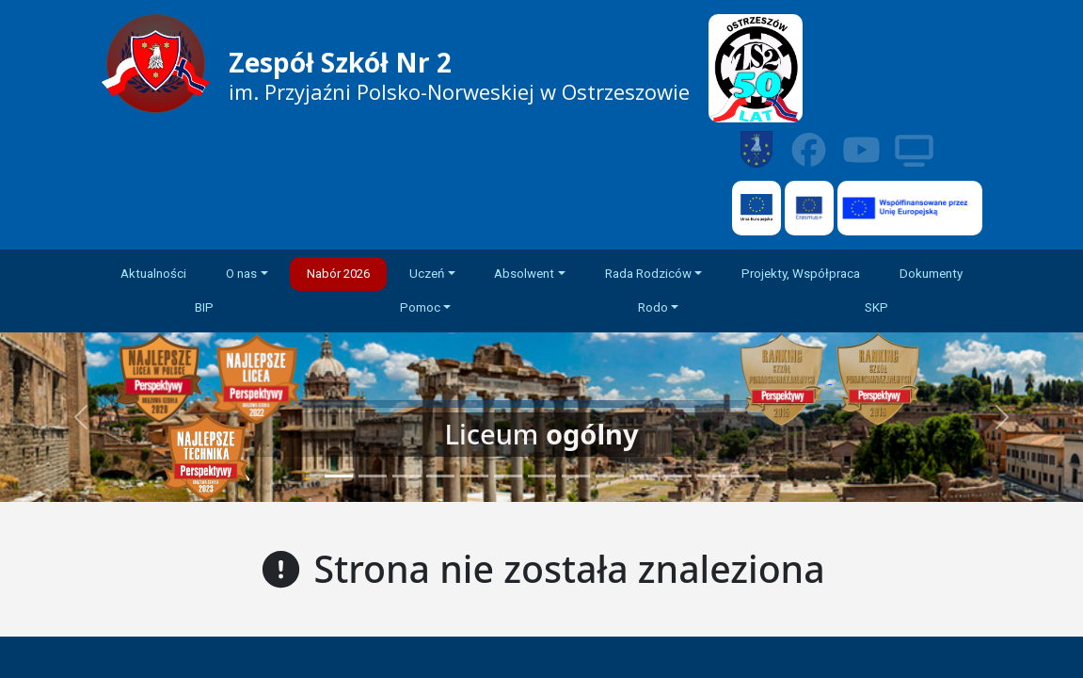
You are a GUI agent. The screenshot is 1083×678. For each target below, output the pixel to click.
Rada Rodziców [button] (648, 273)
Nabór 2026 (338, 273)
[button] (1001, 417)
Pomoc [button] (420, 307)
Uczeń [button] (426, 273)
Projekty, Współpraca (800, 273)
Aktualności (153, 273)
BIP (204, 307)
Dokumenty (931, 273)
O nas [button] (241, 273)
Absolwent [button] (524, 273)
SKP (876, 307)
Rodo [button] (653, 307)
